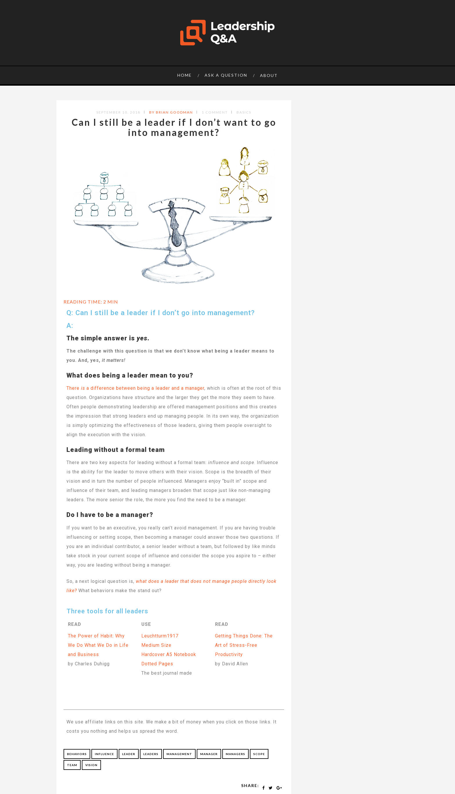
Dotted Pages (157, 664)
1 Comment (215, 112)
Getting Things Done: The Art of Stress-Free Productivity (244, 645)
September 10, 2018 (118, 112)
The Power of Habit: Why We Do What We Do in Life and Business (98, 645)
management (179, 754)
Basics (243, 112)
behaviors (77, 754)
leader (128, 754)
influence (104, 754)
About (269, 75)
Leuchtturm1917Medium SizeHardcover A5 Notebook (168, 645)
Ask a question (226, 75)
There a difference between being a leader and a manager (135, 388)
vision (91, 765)
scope (259, 754)
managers (235, 754)
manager (209, 754)
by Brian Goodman (171, 112)
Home (184, 75)
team (72, 765)
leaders (150, 754)
